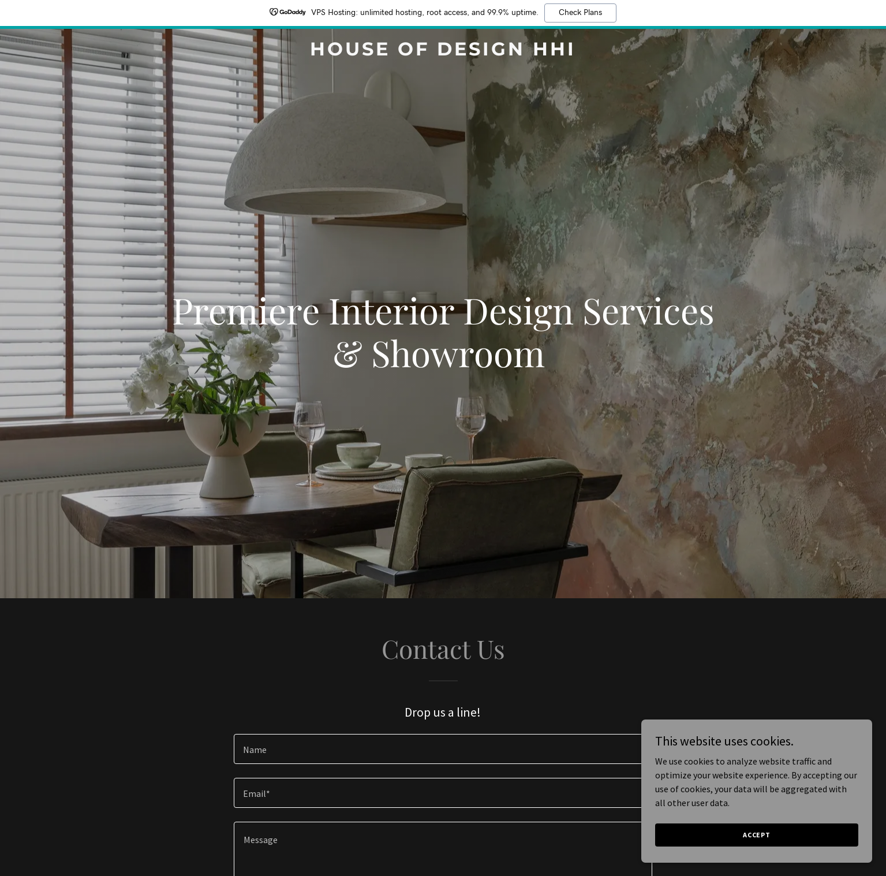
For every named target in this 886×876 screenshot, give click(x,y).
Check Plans (580, 13)
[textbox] (443, 749)
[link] (443, 52)
